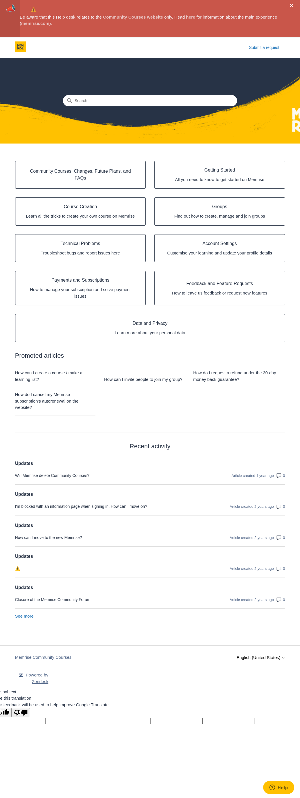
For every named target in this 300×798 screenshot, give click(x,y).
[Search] (150, 100)
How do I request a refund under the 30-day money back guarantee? (234, 376)
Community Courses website (133, 17)
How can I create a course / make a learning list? (49, 376)
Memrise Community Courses (43, 657)
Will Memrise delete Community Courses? (52, 475)
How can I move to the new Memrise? (48, 537)
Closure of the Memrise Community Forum (53, 599)
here (190, 17)
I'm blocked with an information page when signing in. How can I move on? (81, 506)
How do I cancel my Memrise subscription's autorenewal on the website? (47, 401)
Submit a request (264, 47)
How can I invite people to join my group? (143, 379)
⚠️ (33, 9)
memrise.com (35, 23)
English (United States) (261, 657)
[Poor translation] (21, 712)
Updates (24, 463)
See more (24, 616)
